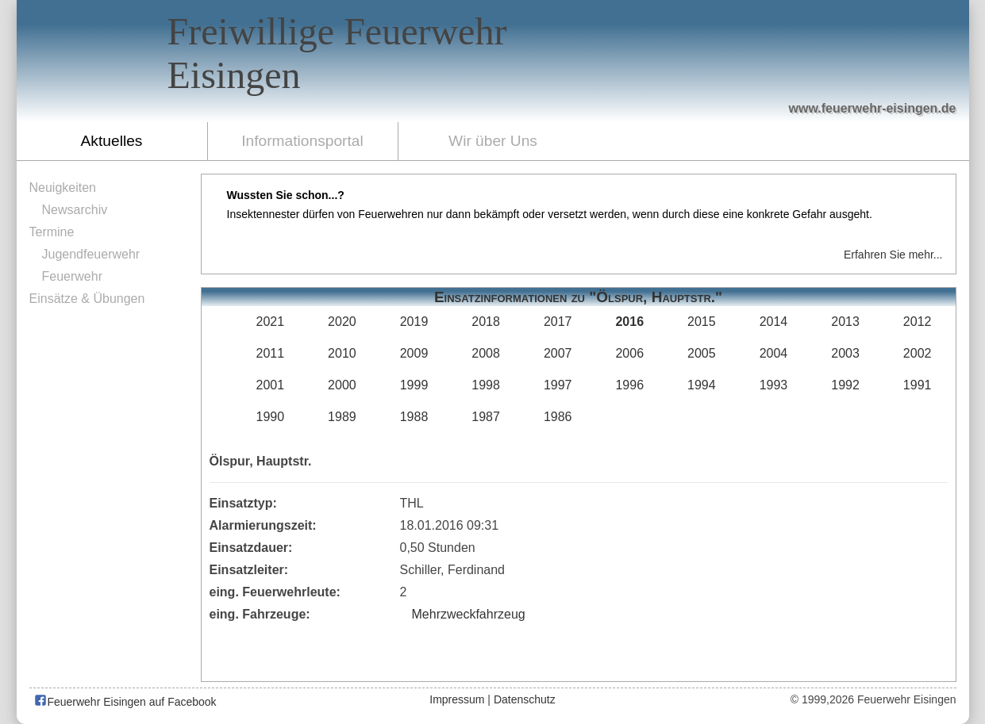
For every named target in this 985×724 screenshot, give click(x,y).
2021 (270, 321)
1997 (558, 385)
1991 (917, 385)
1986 (558, 416)
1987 (485, 416)
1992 (845, 385)
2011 (270, 353)
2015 (701, 321)
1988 (414, 416)
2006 (629, 353)
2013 (845, 321)
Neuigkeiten (63, 187)
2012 (917, 321)
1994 (701, 385)
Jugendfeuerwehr (91, 254)
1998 (485, 385)
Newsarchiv (75, 209)
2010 (342, 353)
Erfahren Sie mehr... (893, 254)
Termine (52, 232)
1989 (342, 416)
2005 (701, 353)
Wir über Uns (492, 140)
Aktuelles (112, 140)
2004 (774, 353)
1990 (270, 416)
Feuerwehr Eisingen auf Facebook (125, 701)
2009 (414, 353)
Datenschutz (525, 699)
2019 (414, 321)
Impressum (456, 699)
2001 (270, 385)
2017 (558, 321)
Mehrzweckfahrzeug (468, 614)
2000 (342, 385)
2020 (342, 321)
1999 (414, 385)
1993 (774, 385)
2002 (917, 353)
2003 (845, 353)
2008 (485, 353)
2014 (774, 321)
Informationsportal (302, 140)
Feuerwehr (72, 276)
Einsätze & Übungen (87, 298)
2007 (558, 353)
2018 (485, 321)
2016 (629, 321)
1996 (629, 385)
